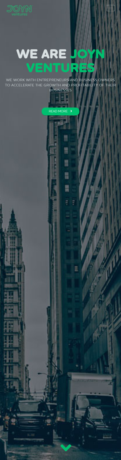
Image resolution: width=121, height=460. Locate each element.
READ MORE (60, 111)
